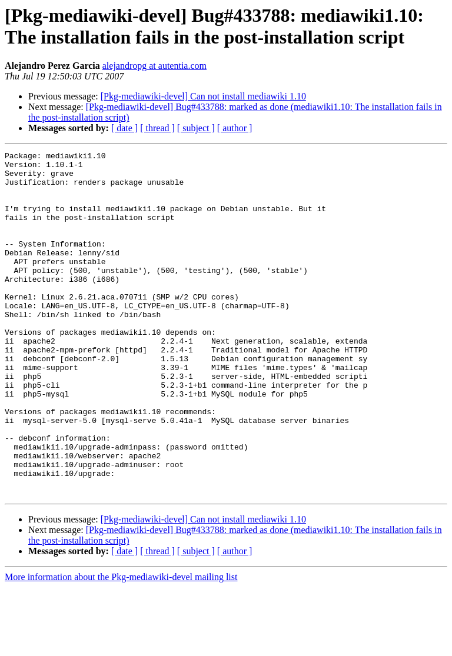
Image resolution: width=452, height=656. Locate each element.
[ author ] (234, 128)
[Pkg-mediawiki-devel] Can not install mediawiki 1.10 (203, 96)
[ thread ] (157, 128)
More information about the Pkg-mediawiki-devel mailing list (121, 646)
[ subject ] (196, 128)
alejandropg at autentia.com (154, 66)
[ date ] (124, 128)
